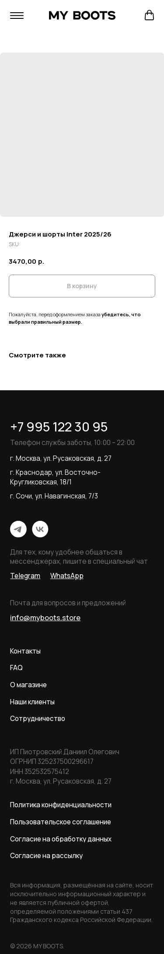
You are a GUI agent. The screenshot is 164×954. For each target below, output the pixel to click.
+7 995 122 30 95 (59, 426)
